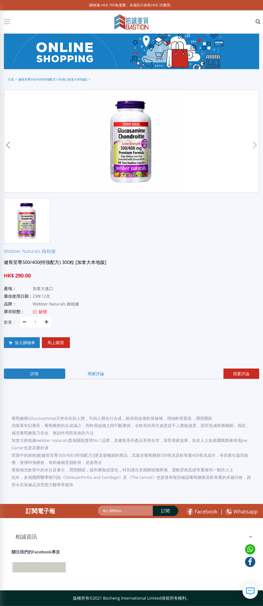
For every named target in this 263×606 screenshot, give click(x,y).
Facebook (202, 511)
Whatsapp (242, 511)
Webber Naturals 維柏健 (30, 251)
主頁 (11, 79)
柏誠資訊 (26, 536)
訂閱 (160, 511)
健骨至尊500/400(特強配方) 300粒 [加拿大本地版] (52, 79)
